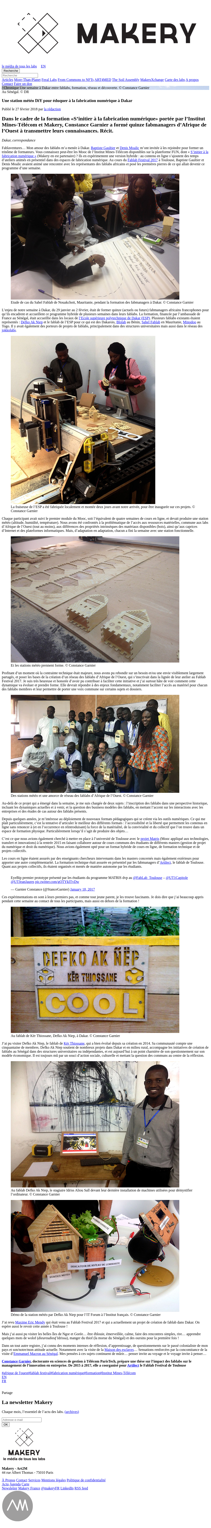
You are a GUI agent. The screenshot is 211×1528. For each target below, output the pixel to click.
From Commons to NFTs (76, 80)
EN (4, 1377)
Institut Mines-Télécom (118, 1373)
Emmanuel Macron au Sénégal (35, 1354)
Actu (5, 1484)
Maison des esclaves (119, 1350)
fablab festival (39, 1373)
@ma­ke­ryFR (50, 1488)
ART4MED (102, 80)
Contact (7, 84)
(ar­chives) (71, 1412)
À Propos (8, 1480)
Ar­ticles (7, 80)
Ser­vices (34, 1480)
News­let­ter (9, 1488)
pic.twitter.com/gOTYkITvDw (57, 882)
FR (4, 1381)
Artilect (165, 862)
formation (92, 1373)
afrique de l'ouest (15, 1373)
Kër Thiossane (74, 1043)
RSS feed (81, 1488)
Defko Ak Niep (32, 322)
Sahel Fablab (151, 322)
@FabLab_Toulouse (147, 878)
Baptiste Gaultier (103, 148)
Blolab (121, 322)
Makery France (29, 1488)
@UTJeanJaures (22, 882)
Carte (25, 1484)
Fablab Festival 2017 (143, 160)
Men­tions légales (53, 1480)
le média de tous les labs (19, 66)
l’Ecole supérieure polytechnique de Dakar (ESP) (114, 318)
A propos (192, 80)
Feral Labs (49, 80)
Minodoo (189, 322)
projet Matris (149, 839)
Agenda (15, 1484)
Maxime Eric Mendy (30, 1322)
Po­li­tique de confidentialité (86, 1480)
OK (6, 1424)
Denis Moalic (129, 148)
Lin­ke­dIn (67, 1488)
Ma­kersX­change (152, 80)
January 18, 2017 (82, 889)
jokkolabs (9, 330)
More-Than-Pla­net (27, 80)
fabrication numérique (67, 1373)
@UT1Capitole (177, 878)
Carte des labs (175, 80)
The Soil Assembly (126, 80)
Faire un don (23, 84)
